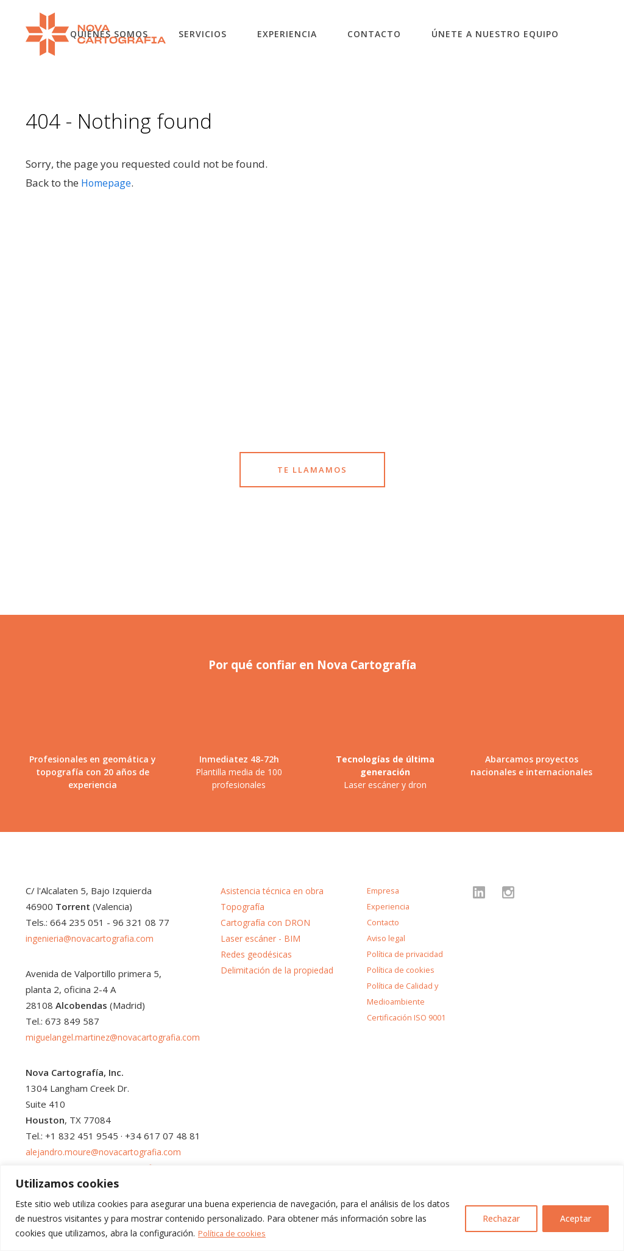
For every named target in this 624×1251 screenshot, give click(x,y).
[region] (312, 1208)
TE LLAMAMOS (312, 469)
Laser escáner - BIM (263, 938)
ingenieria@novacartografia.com (93, 938)
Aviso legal (388, 938)
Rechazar (501, 1218)
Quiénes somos (109, 34)
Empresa (384, 890)
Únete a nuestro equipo (495, 34)
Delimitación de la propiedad (280, 970)
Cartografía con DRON (267, 922)
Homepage (108, 183)
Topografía (244, 906)
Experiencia (287, 34)
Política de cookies (235, 1233)
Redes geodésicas (260, 954)
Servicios (203, 34)
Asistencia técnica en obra (275, 890)
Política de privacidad (408, 953)
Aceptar (575, 1218)
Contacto (374, 34)
